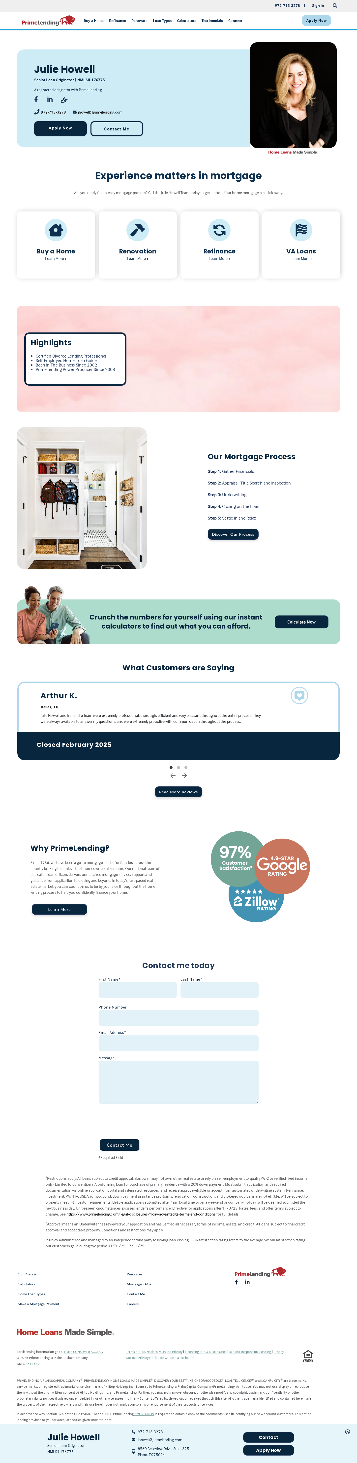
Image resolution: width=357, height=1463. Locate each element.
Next (184, 775)
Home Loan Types (31, 1294)
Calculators (26, 1284)
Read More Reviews (178, 791)
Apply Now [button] (268, 1450)
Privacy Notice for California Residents (166, 1357)
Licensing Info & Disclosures (206, 1351)
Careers (133, 1304)
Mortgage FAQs (139, 1284)
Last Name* (191, 979)
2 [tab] (178, 767)
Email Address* (112, 1032)
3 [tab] (185, 767)
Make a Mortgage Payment (38, 1304)
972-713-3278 (53, 112)
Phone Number (113, 1007)
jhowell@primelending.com (100, 112)
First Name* (109, 979)
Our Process (27, 1274)
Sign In (318, 5)
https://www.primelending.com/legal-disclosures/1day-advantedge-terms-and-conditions (141, 1214)
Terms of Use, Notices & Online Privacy (154, 1351)
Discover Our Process (233, 534)
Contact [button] (268, 1437)
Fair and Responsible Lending (250, 1351)
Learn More (59, 909)
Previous (173, 775)
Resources (135, 1274)
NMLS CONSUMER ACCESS (83, 1351)
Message (107, 1057)
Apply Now (60, 128)
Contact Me (116, 129)
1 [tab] (171, 767)
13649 (35, 1363)
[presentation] (136, 1118)
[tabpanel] (178, 721)
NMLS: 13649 (144, 1414)
